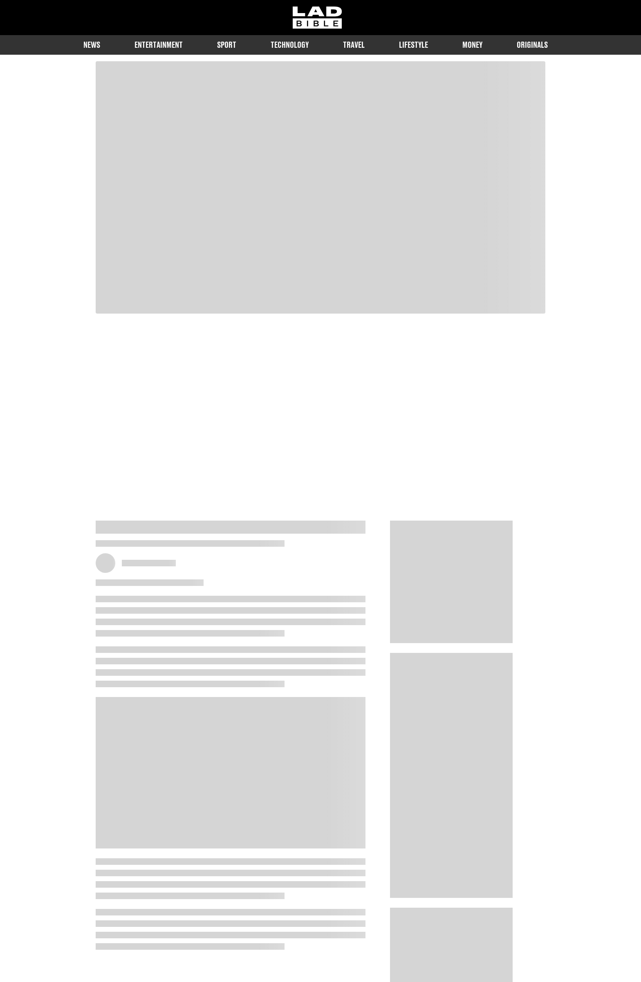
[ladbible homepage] (317, 17)
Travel (354, 44)
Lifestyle (413, 44)
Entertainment (158, 44)
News (91, 44)
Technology (290, 44)
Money (472, 44)
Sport (226, 44)
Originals (532, 44)
